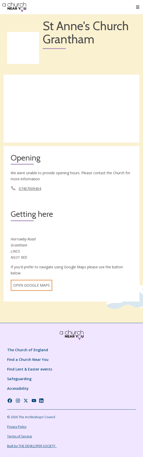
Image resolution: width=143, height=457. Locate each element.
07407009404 (30, 188)
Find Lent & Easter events (29, 369)
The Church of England (27, 349)
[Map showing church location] (71, 109)
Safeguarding (19, 378)
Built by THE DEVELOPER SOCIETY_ (32, 446)
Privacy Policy (16, 427)
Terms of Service (19, 436)
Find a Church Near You (28, 359)
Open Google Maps (31, 285)
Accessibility (18, 388)
